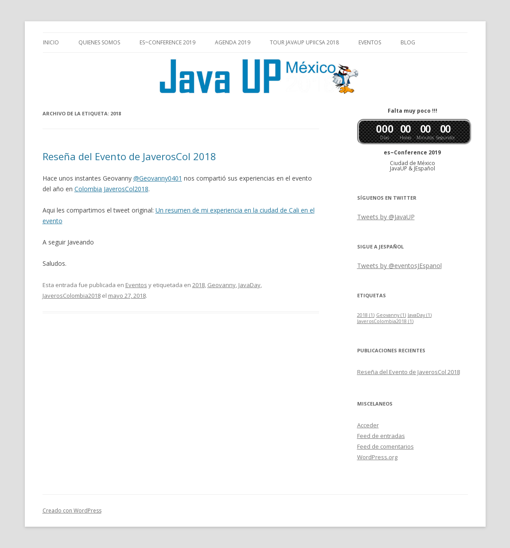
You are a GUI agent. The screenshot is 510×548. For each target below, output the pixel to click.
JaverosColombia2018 (72, 296)
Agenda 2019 (232, 42)
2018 (198, 285)
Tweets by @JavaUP (386, 217)
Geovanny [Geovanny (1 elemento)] (391, 315)
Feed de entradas (381, 436)
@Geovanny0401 (157, 178)
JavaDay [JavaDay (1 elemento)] (420, 315)
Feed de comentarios (385, 446)
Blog (408, 42)
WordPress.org (377, 457)
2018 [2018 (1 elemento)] (365, 315)
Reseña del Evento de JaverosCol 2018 (129, 156)
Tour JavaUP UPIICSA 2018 (304, 42)
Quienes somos (99, 42)
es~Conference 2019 (167, 42)
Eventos (369, 42)
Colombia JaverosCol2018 (111, 189)
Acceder (368, 425)
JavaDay (249, 285)
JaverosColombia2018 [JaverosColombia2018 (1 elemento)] (385, 321)
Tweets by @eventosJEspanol (399, 265)
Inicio (51, 42)
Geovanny (221, 285)
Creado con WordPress (72, 510)
